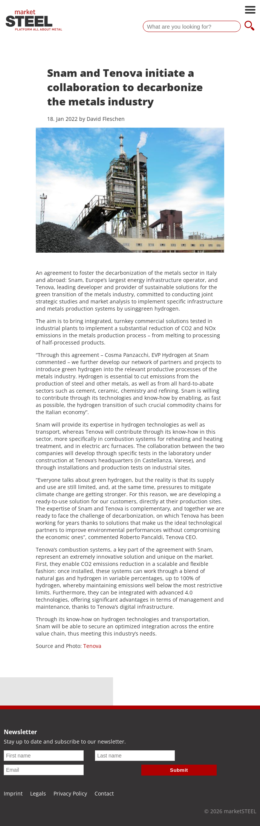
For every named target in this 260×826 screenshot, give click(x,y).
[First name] (44, 755)
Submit (179, 770)
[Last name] (135, 755)
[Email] (44, 770)
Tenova (92, 645)
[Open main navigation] (250, 10)
